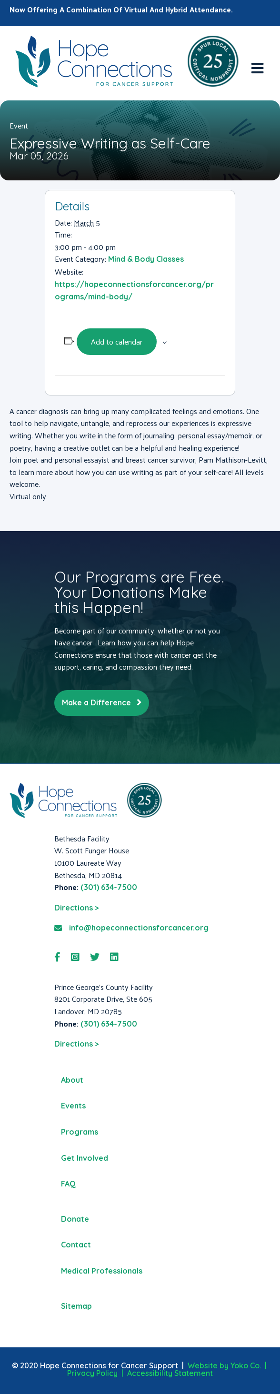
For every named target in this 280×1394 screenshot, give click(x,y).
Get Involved (84, 1158)
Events (73, 1105)
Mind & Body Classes (146, 259)
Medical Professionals (101, 1270)
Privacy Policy (92, 1373)
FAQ (68, 1183)
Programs (79, 1132)
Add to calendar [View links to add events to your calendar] (116, 341)
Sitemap (76, 1306)
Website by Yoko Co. (224, 1365)
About (72, 1080)
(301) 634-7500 (108, 887)
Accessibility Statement (170, 1373)
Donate (75, 1219)
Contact (76, 1244)
